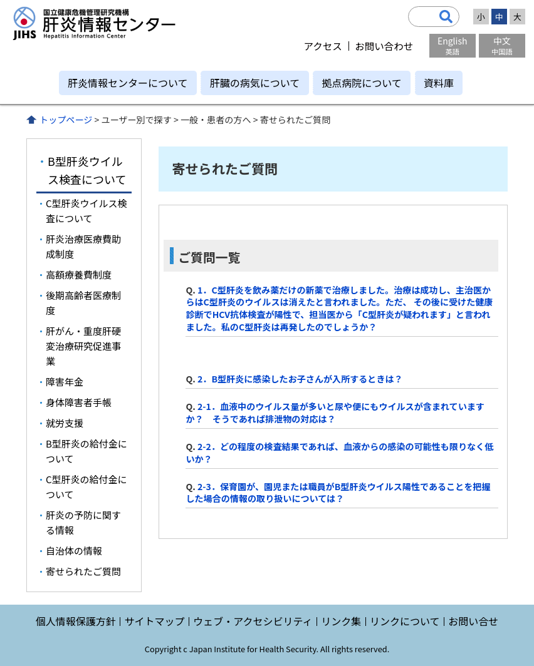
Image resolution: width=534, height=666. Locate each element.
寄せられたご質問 (83, 571)
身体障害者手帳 (79, 402)
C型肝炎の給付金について (86, 487)
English (452, 45)
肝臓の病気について (255, 82)
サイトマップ (154, 620)
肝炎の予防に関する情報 (83, 522)
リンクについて (405, 620)
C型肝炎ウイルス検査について (86, 211)
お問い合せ (473, 620)
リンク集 (341, 620)
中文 (502, 45)
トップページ (65, 119)
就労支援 (64, 422)
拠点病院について (362, 82)
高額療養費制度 (79, 274)
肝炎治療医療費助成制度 (83, 246)
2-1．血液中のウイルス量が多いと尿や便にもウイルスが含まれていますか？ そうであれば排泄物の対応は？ (335, 412)
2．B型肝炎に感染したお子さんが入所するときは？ (300, 378)
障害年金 (64, 381)
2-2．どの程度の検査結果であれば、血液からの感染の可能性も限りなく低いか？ (339, 452)
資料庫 (439, 82)
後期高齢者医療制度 (83, 303)
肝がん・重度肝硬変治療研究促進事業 (83, 345)
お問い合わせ (384, 46)
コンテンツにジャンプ (0, 0)
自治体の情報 (74, 550)
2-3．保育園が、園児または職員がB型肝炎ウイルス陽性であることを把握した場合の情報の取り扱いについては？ (338, 492)
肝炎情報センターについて (128, 82)
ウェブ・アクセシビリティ (252, 620)
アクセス (322, 46)
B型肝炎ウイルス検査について (87, 170)
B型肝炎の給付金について (86, 451)
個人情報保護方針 (76, 620)
